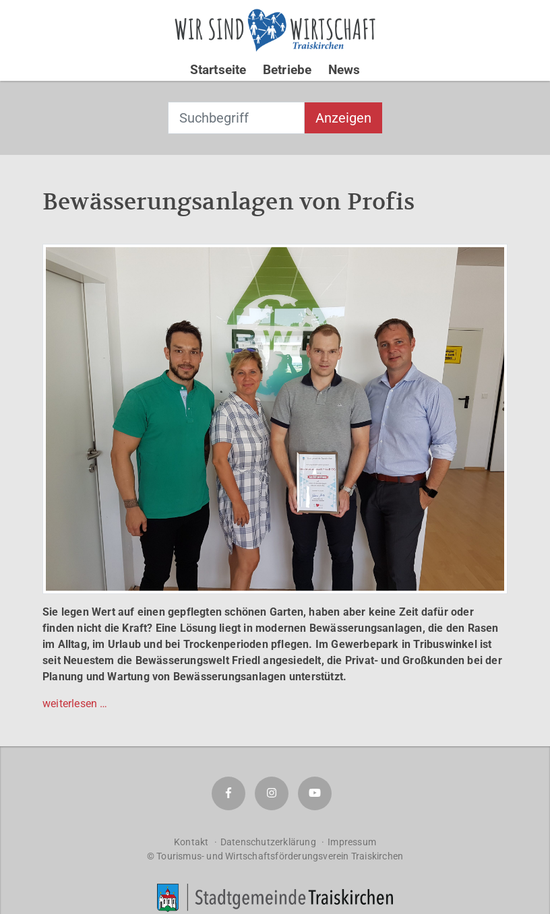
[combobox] (236, 118)
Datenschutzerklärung (268, 842)
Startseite (218, 69)
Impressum (352, 842)
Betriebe (287, 69)
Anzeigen (343, 118)
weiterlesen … (75, 703)
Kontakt (191, 842)
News (344, 69)
